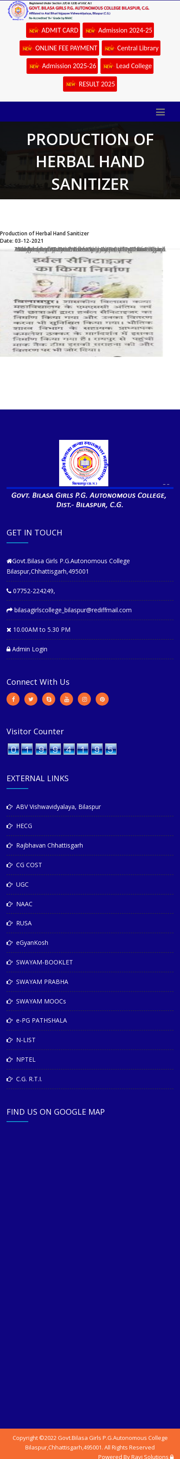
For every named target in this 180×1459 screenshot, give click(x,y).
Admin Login (27, 649)
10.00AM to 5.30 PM (38, 629)
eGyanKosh (27, 942)
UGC (18, 884)
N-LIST (21, 1040)
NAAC (20, 904)
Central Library (131, 48)
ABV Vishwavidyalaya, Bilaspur (54, 806)
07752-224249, (31, 591)
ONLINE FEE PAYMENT (59, 48)
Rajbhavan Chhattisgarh (45, 845)
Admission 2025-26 (62, 66)
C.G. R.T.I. (24, 1079)
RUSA (19, 923)
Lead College (127, 66)
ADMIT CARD (53, 31)
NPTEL (21, 1059)
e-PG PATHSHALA (37, 1020)
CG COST (24, 865)
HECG (19, 826)
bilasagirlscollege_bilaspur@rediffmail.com (69, 610)
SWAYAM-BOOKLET (40, 962)
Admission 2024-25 (118, 31)
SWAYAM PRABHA (37, 981)
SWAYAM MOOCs (36, 1001)
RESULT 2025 (90, 84)
